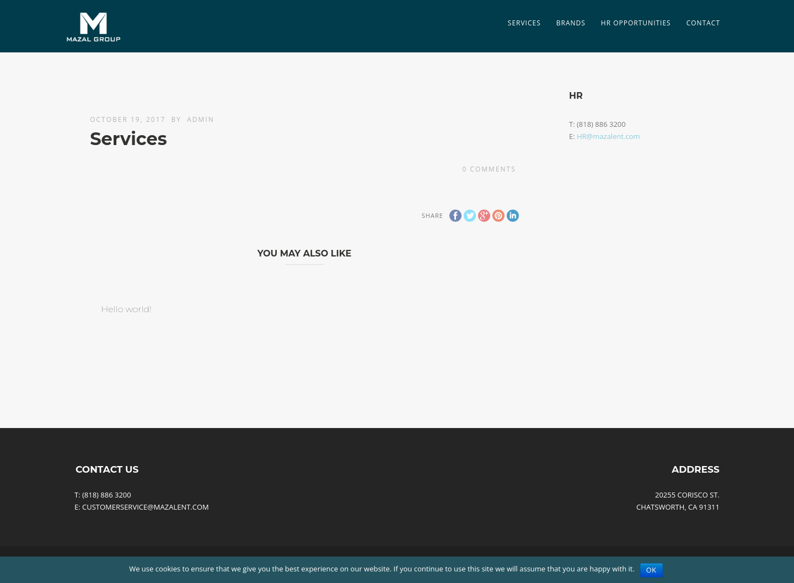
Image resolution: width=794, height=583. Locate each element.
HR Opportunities (636, 23)
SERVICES (524, 23)
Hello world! (126, 309)
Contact (703, 23)
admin (200, 119)
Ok (651, 570)
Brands (571, 23)
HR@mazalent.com (608, 136)
